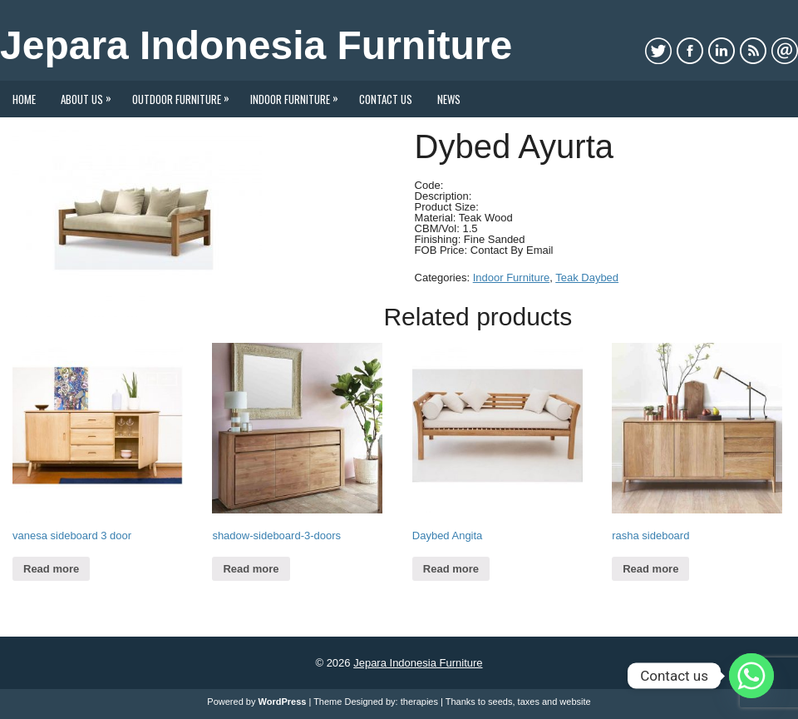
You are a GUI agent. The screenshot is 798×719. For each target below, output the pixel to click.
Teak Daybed (586, 277)
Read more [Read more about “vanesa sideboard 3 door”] (51, 569)
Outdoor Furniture (185, 94)
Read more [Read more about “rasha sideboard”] (650, 569)
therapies (419, 702)
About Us (90, 94)
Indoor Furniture (298, 94)
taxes (528, 702)
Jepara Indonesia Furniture (256, 45)
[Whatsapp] (751, 675)
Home (24, 99)
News (449, 99)
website (574, 702)
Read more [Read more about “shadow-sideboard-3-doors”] (250, 569)
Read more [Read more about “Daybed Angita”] (451, 569)
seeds (500, 702)
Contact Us (385, 99)
